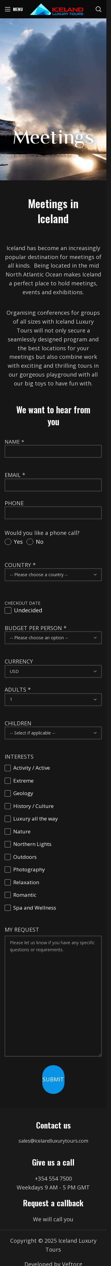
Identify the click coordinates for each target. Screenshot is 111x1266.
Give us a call (53, 1162)
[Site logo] (56, 8)
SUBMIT (53, 1079)
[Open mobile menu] (14, 9)
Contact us (53, 1125)
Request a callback (53, 1203)
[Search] (98, 9)
